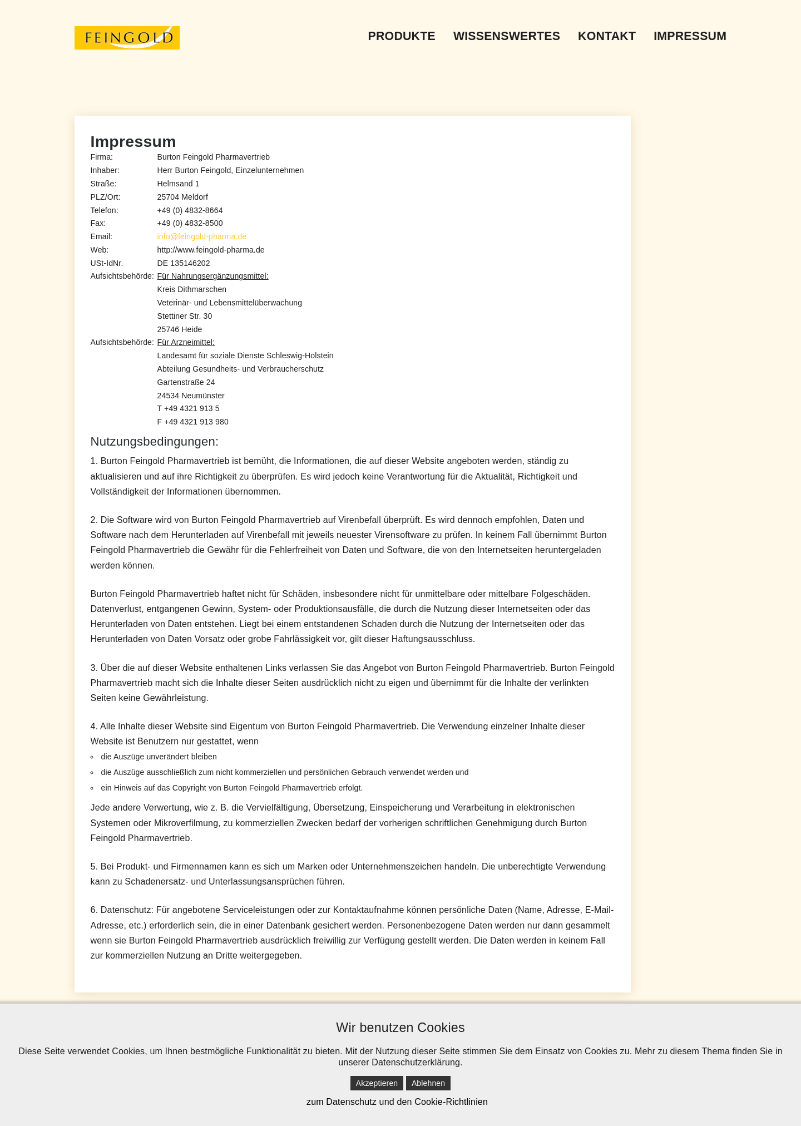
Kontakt (607, 36)
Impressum (690, 36)
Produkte (402, 36)
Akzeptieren (377, 1083)
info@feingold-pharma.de (202, 236)
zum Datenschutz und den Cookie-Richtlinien (397, 1102)
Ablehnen (428, 1083)
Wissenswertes (506, 36)
